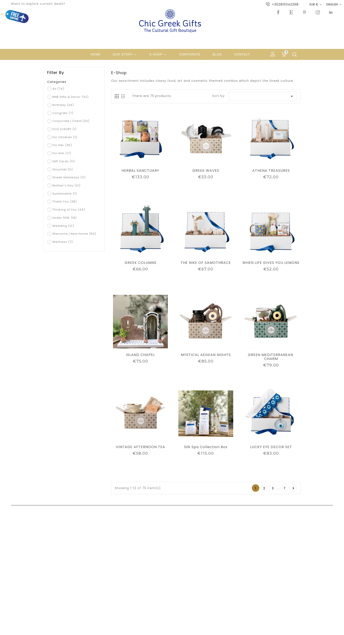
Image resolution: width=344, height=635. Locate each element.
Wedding (63, 226)
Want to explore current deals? (38, 4)
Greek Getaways (69, 177)
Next (293, 488)
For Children (64, 137)
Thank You (64, 201)
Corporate (190, 54)
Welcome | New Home (74, 234)
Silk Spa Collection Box (206, 447)
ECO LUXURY (64, 129)
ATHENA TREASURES (271, 171)
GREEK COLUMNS (140, 263)
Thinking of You (68, 209)
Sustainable (64, 193)
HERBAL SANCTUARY (140, 171)
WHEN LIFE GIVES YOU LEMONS (270, 263)
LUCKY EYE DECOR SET (271, 447)
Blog (217, 54)
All (58, 89)
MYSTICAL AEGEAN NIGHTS (206, 355)
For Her (62, 145)
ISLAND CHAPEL (140, 355)
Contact (242, 54)
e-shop (158, 54)
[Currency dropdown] (316, 4)
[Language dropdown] (334, 4)
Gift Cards (63, 161)
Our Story (125, 54)
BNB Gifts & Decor (70, 97)
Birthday (63, 105)
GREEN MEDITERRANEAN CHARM (271, 357)
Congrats (62, 113)
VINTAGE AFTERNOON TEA (140, 447)
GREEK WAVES (205, 171)
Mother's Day (66, 185)
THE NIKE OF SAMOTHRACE (206, 263)
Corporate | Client (71, 121)
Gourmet (62, 169)
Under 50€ (64, 218)
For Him (61, 153)
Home (96, 54)
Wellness (62, 242)
